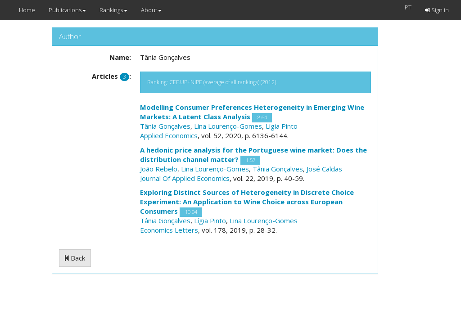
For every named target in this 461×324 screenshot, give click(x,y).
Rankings (113, 10)
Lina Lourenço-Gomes (228, 126)
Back (75, 257)
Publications (67, 10)
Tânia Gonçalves (165, 126)
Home (27, 10)
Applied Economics (169, 135)
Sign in (437, 10)
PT (408, 7)
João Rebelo (158, 168)
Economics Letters (169, 229)
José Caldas (324, 168)
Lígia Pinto (282, 126)
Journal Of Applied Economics (185, 178)
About (151, 10)
